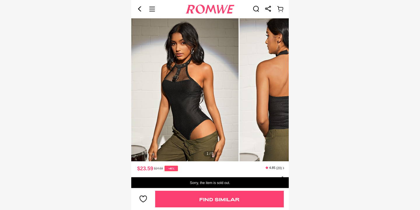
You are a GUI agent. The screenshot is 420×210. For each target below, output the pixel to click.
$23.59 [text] (145, 168)
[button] (139, 9)
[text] (210, 89)
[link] (256, 8)
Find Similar (219, 199)
